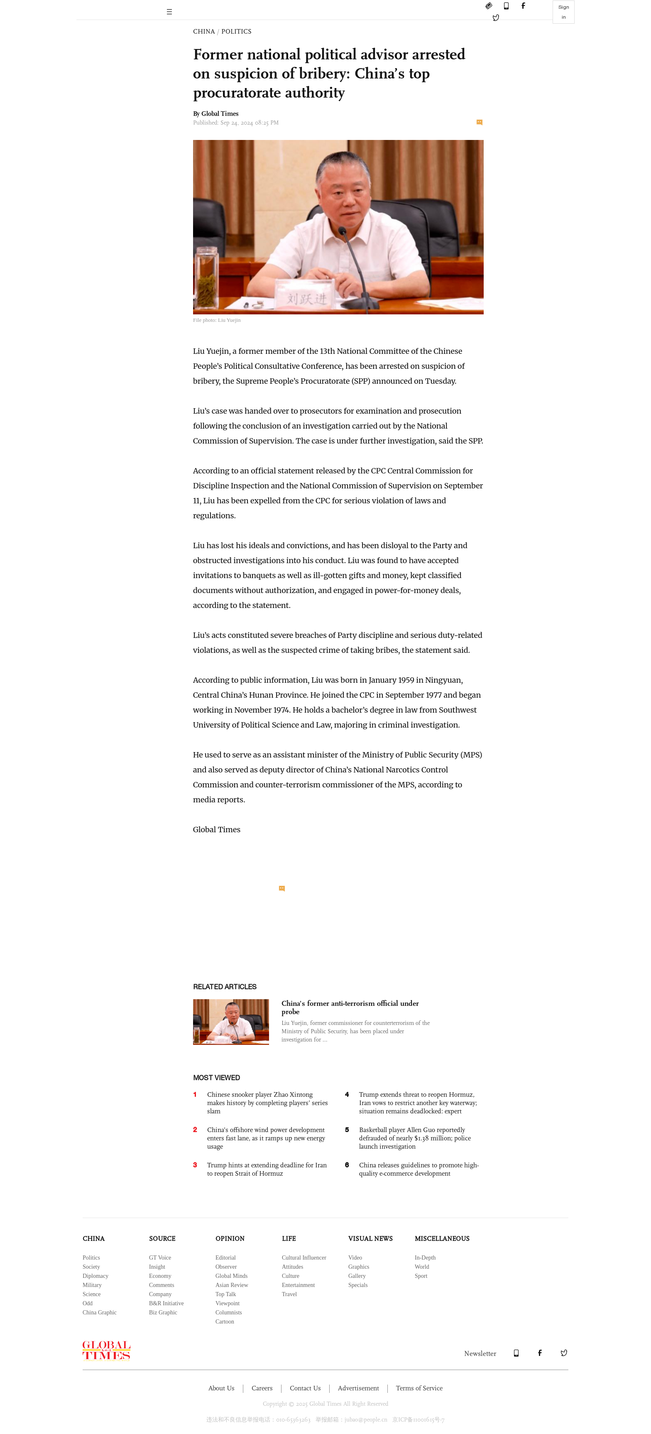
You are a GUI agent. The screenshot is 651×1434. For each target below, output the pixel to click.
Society (91, 1267)
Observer (226, 1267)
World (422, 1267)
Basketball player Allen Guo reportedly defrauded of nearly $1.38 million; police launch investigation (415, 1138)
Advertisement (358, 1388)
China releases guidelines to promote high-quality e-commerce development (419, 1169)
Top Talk (225, 1294)
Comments (161, 1285)
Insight (157, 1267)
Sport (421, 1276)
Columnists (228, 1312)
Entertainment (298, 1285)
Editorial (225, 1258)
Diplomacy (95, 1276)
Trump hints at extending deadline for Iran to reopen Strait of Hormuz (267, 1169)
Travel (289, 1294)
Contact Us (305, 1388)
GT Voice (160, 1258)
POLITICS (236, 31)
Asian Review (231, 1285)
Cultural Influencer (304, 1258)
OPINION (230, 1239)
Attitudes (292, 1267)
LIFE (289, 1239)
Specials (358, 1285)
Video (355, 1258)
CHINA (204, 31)
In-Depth (425, 1258)
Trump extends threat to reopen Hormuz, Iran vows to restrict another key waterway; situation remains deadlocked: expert (418, 1103)
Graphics (359, 1267)
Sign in (563, 12)
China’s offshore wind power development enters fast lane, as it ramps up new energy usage (266, 1138)
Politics (91, 1258)
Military (92, 1285)
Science (92, 1294)
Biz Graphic (163, 1312)
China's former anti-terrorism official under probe (350, 1007)
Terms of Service (419, 1388)
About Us (221, 1388)
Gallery (357, 1276)
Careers (262, 1388)
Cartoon (224, 1322)
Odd (88, 1303)
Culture (290, 1276)
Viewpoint (227, 1303)
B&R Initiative (166, 1303)
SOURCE (162, 1239)
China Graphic (100, 1312)
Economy (160, 1276)
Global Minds (231, 1276)
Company (160, 1294)
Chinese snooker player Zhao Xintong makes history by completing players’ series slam (267, 1103)
